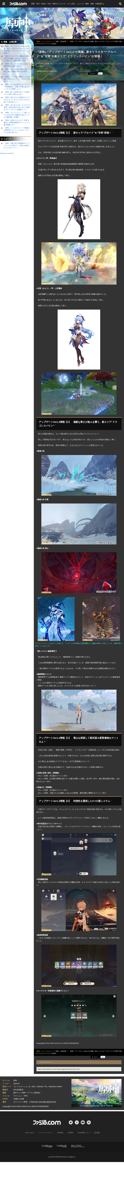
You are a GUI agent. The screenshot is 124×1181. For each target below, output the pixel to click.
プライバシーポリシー (45, 1133)
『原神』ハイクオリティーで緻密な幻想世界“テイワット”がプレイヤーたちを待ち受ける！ (17, 130)
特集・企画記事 (96, 4)
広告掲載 (97, 1133)
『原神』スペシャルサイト (62, 23)
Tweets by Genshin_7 (7, 153)
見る (100, 73)
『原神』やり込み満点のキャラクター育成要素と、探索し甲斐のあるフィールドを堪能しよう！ (17, 86)
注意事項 (70, 1133)
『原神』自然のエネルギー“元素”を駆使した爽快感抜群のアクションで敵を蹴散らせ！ (17, 122)
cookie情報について (84, 1133)
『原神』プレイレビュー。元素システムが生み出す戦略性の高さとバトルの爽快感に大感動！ (17, 115)
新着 (33, 4)
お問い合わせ (29, 1133)
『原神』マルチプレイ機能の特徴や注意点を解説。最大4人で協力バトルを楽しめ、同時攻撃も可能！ (17, 58)
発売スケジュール (59, 4)
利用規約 (60, 1133)
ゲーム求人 (71, 4)
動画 (87, 4)
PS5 (37, 4)
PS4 (49, 4)
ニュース (80, 4)
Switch (43, 4)
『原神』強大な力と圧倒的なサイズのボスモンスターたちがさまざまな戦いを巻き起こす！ (17, 99)
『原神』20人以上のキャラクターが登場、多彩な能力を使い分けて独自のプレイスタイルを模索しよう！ (17, 107)
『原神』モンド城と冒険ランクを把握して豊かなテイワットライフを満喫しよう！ (17, 79)
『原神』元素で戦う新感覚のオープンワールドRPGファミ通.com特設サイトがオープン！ (17, 145)
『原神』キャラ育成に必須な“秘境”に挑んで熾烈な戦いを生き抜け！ (15, 71)
